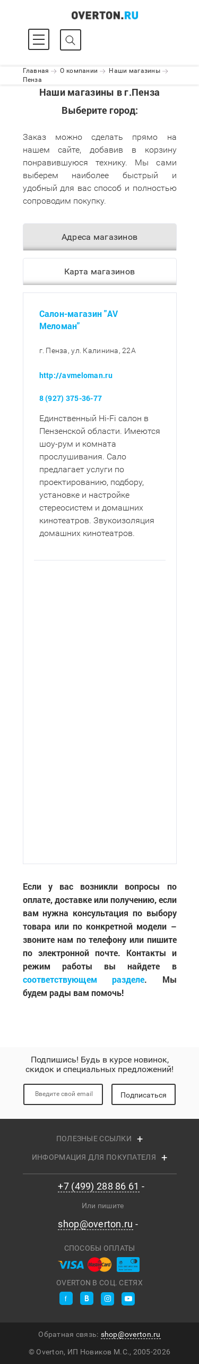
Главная (36, 70)
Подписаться (143, 1095)
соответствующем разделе (84, 979)
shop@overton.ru (95, 1224)
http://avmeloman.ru (76, 376)
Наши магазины (134, 70)
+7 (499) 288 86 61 (98, 1186)
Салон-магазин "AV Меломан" (78, 319)
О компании (79, 70)
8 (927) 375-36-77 (70, 399)
